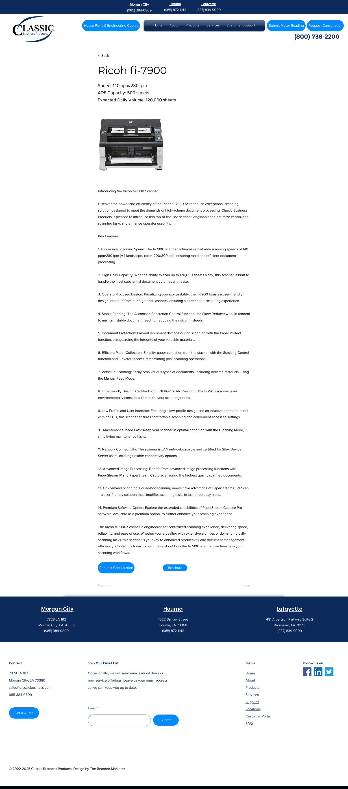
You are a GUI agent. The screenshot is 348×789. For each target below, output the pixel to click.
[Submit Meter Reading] (286, 25)
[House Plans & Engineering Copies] (111, 25)
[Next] (239, 585)
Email (92, 708)
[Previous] (112, 585)
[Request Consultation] (116, 567)
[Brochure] (175, 567)
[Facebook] (307, 671)
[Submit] (166, 720)
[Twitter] (329, 671)
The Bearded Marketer (107, 769)
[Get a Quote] (24, 713)
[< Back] (113, 55)
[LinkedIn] (318, 671)
